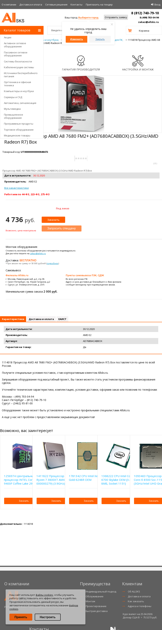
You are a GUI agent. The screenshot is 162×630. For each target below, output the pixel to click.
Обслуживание (94, 596)
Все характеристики (16, 188)
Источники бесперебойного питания (21, 74)
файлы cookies (44, 595)
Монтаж (90, 601)
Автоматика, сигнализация (20, 103)
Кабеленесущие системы (19, 67)
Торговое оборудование (19, 129)
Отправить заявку (116, 17)
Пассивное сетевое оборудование (15, 54)
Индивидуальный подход (101, 591)
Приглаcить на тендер (99, 4)
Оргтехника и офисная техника (17, 83)
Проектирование (96, 606)
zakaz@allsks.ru (148, 22)
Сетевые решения (56, 4)
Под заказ (62, 208)
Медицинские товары (17, 135)
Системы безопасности (18, 61)
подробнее (52, 263)
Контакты (76, 4)
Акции (7, 37)
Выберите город (88, 17)
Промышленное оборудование (13, 116)
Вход (157, 4)
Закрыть (100, 39)
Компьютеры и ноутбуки (19, 91)
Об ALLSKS (134, 591)
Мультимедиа (12, 108)
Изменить (76, 39)
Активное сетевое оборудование (15, 45)
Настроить (48, 617)
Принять (20, 617)
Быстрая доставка (97, 611)
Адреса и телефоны (139, 606)
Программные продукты (18, 123)
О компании (9, 4)
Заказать (53, 220)
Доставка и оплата (30, 4)
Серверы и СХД (13, 97)
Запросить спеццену (61, 228)
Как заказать (136, 601)
